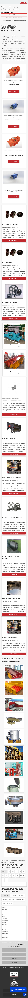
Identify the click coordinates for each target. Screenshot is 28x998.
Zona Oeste (20, 895)
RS (6, 875)
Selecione (4, 871)
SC (3, 875)
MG (13, 871)
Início (14, 950)
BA (13, 875)
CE (17, 875)
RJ (9, 871)
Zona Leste (11, 899)
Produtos (14, 958)
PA (6, 880)
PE (10, 875)
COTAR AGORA (13, 91)
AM (3, 880)
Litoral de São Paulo (7, 903)
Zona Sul (5, 899)
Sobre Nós (14, 954)
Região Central (6, 895)
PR (23, 871)
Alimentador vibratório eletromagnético (14, 17)
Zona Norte (13, 895)
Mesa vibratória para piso (14, 14)
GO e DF (22, 875)
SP (20, 871)
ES (16, 871)
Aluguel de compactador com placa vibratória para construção (14, 20)
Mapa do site (14, 962)
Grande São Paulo (20, 899)
